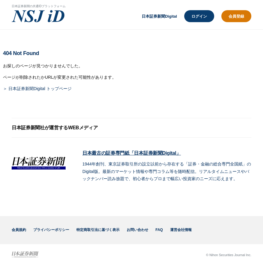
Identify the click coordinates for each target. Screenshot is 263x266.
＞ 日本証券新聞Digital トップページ (37, 88)
